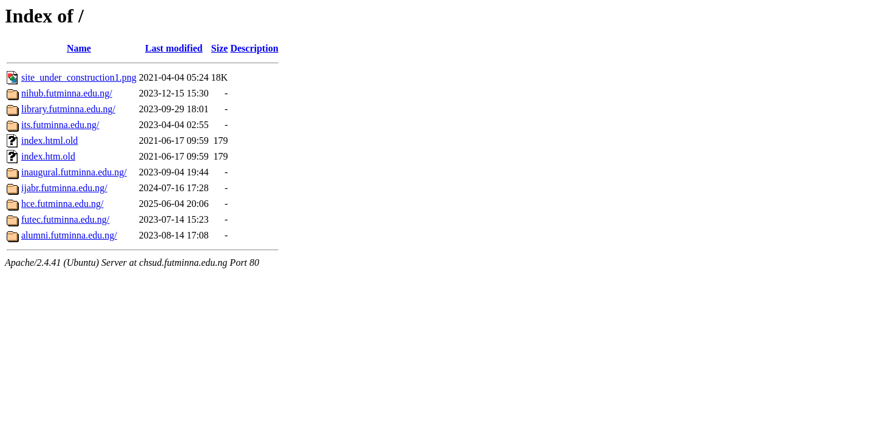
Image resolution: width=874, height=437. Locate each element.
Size (219, 48)
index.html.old (49, 140)
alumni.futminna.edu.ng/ (69, 235)
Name (79, 48)
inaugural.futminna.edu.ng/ (74, 172)
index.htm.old (48, 156)
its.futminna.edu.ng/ (60, 125)
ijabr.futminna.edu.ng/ (64, 188)
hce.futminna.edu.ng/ (62, 203)
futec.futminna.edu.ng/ (65, 219)
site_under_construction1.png (79, 77)
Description (254, 48)
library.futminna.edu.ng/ (68, 109)
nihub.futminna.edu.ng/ (66, 93)
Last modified (174, 48)
